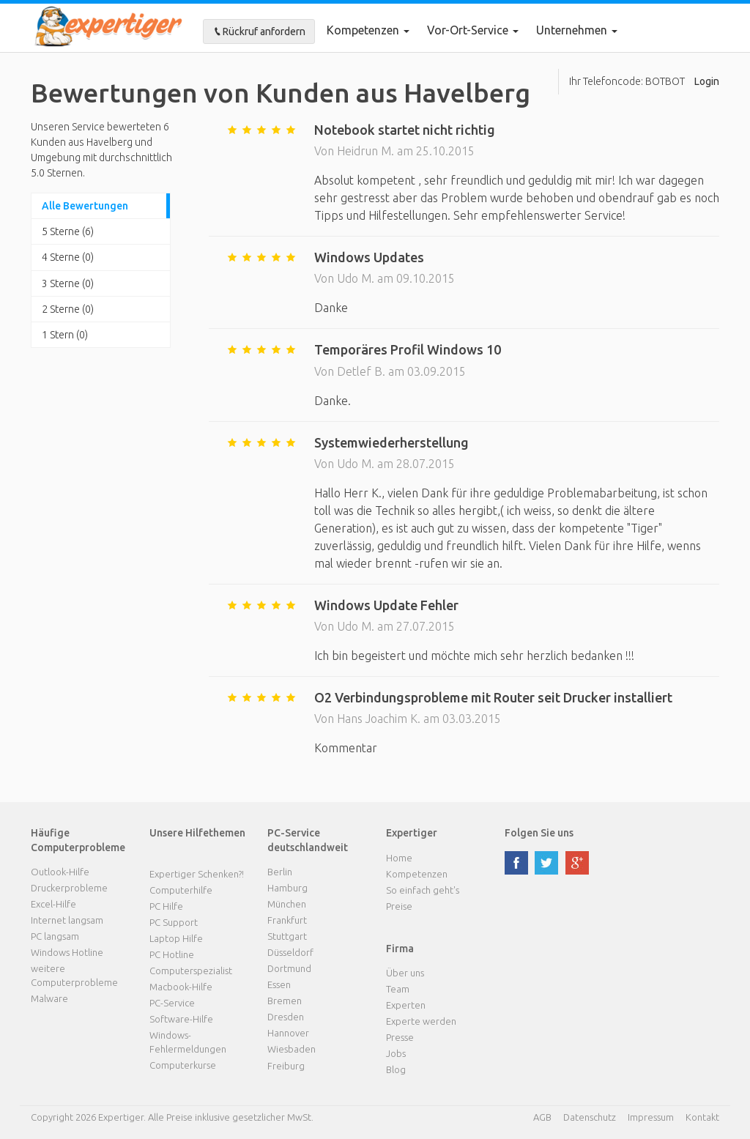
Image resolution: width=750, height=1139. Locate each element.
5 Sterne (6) (68, 231)
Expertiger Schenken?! (196, 874)
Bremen (284, 1000)
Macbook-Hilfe (180, 987)
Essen (279, 984)
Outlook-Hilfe (60, 872)
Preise (399, 906)
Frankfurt (287, 920)
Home (399, 858)
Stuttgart (287, 936)
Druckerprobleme (69, 888)
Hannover (288, 1033)
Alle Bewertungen (85, 206)
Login (706, 81)
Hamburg (287, 888)
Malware (49, 998)
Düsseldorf (290, 952)
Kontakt (702, 1117)
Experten (406, 1005)
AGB (542, 1117)
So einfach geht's (422, 890)
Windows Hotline (67, 952)
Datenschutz (589, 1117)
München (286, 904)
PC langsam (55, 936)
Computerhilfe (180, 890)
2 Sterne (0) (68, 309)
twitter (546, 863)
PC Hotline (171, 954)
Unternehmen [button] (576, 30)
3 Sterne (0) (68, 283)
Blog (396, 1069)
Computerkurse (182, 1065)
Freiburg (286, 1066)
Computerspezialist (190, 970)
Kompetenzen (368, 30)
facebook (516, 863)
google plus (577, 863)
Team (397, 989)
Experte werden (421, 1021)
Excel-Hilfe (53, 904)
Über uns (405, 973)
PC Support (173, 922)
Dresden (285, 1017)
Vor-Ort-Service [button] (473, 30)
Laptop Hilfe (176, 938)
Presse (400, 1037)
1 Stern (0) (65, 335)
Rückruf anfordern (258, 31)
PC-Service (172, 1003)
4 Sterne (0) (68, 257)
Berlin (279, 872)
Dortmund (289, 968)
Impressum (651, 1117)
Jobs (396, 1053)
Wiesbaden (291, 1049)
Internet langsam (67, 920)
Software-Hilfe (181, 1019)
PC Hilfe (166, 906)
